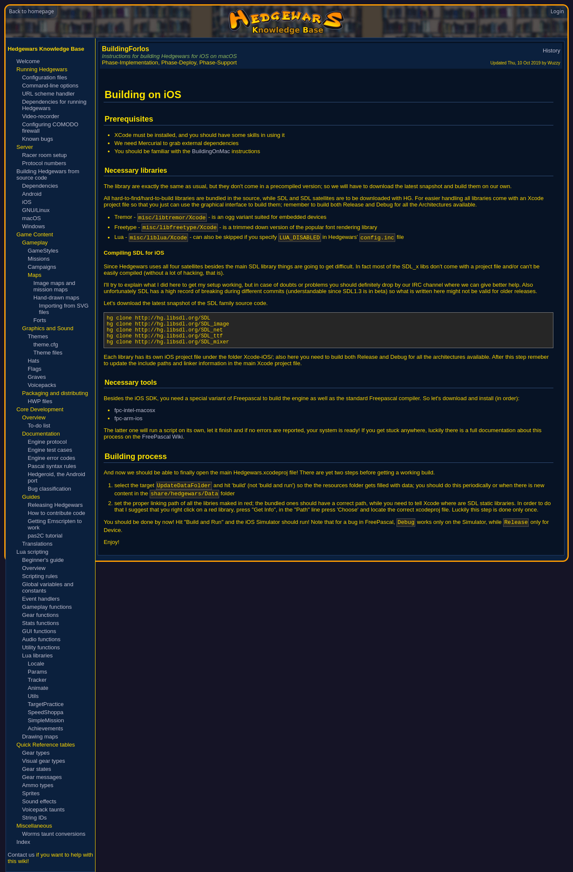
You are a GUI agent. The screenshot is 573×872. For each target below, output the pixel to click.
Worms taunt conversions (54, 834)
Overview (34, 568)
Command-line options (50, 85)
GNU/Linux (36, 210)
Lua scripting (33, 552)
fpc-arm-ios (128, 428)
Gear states (36, 769)
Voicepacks (42, 385)
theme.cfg (45, 344)
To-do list (39, 425)
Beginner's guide (43, 560)
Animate (38, 688)
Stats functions (40, 623)
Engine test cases (50, 450)
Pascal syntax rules (52, 466)
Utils (33, 696)
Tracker (37, 680)
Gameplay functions (47, 607)
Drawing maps (40, 736)
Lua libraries (37, 655)
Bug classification (49, 488)
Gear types (36, 753)
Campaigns (42, 267)
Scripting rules (40, 576)
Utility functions (41, 647)
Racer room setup (44, 155)
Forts (39, 320)
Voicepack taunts (43, 809)
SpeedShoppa (46, 712)
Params (37, 672)
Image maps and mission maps (54, 286)
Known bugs (37, 139)
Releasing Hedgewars (55, 505)
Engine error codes (51, 458)
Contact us (21, 855)
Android (31, 194)
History (551, 50)
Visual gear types (43, 761)
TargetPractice (46, 704)
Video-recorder (40, 116)
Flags (34, 369)
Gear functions (40, 615)
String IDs (34, 817)
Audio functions (41, 639)
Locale (36, 663)
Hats (33, 361)
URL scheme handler (48, 93)
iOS (27, 202)
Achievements (45, 728)
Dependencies (40, 186)
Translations (37, 544)
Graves (37, 377)
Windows (33, 226)
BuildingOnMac (211, 151)
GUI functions (39, 631)
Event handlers (41, 599)
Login (557, 11)
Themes (38, 336)
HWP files (40, 401)
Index (23, 842)
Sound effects (39, 801)
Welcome (28, 61)
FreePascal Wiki (162, 447)
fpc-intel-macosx (134, 420)
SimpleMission (46, 720)
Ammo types (37, 785)
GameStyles (43, 250)
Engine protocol (47, 442)
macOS (31, 218)
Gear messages (42, 777)
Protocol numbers (44, 163)
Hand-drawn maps (56, 297)
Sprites (31, 793)
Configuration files (44, 77)
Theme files (47, 352)
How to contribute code (56, 513)
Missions (38, 259)
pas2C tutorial (45, 535)
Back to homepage (31, 11)
